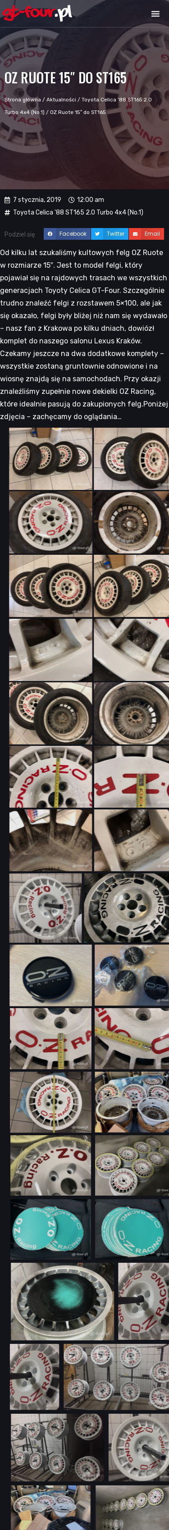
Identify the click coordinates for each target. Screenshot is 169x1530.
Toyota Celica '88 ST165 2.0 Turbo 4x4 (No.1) (78, 212)
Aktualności (61, 99)
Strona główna (23, 99)
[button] (155, 13)
